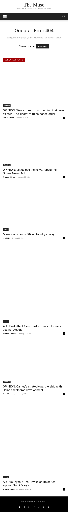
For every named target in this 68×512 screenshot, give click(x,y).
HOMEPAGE (42, 46)
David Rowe (8, 394)
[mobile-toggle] (4, 16)
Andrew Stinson (9, 177)
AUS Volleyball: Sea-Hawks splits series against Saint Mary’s (29, 483)
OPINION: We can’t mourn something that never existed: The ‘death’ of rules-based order (34, 112)
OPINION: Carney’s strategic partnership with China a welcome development (32, 388)
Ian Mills (6, 238)
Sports (6, 321)
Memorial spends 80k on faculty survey (28, 234)
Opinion (7, 106)
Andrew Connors (10, 333)
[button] (64, 16)
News (6, 229)
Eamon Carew (8, 118)
